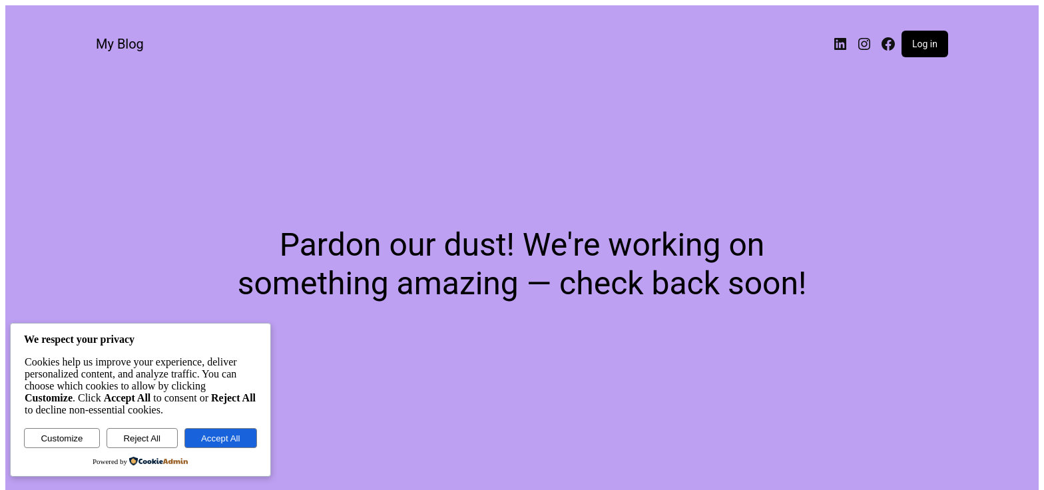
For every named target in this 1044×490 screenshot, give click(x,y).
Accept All (220, 438)
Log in (924, 44)
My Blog (120, 44)
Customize (62, 438)
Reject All (141, 438)
